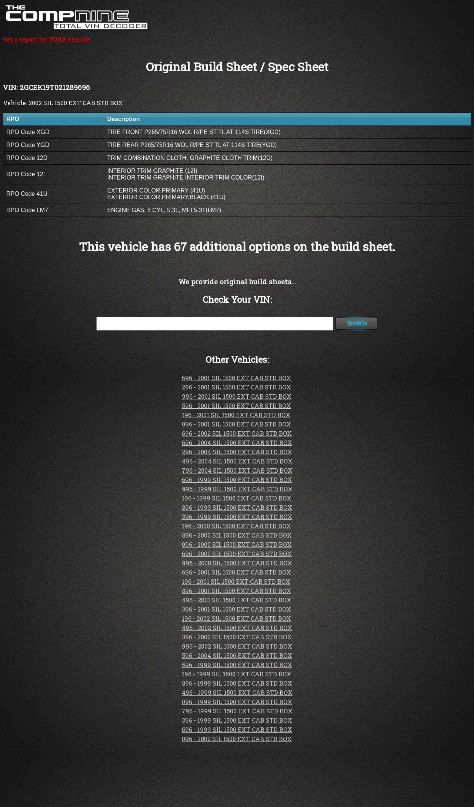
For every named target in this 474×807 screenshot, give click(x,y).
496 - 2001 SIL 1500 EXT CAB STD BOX (236, 600)
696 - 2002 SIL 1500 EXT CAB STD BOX (237, 433)
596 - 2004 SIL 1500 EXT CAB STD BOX (237, 655)
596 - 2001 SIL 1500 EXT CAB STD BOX (236, 405)
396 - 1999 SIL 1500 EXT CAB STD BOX (237, 516)
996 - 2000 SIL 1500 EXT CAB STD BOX (237, 563)
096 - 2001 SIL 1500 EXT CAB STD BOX (236, 424)
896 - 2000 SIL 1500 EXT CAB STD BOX (237, 535)
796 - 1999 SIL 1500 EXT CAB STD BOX (237, 711)
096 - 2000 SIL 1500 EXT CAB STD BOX (237, 544)
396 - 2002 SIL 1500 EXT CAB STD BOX (237, 637)
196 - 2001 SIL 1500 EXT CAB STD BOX (236, 415)
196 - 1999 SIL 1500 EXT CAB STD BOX (236, 498)
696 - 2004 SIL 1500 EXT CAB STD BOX (237, 442)
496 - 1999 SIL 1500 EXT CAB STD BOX (237, 692)
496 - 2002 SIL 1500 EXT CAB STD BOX (237, 628)
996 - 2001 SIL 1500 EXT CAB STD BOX (236, 396)
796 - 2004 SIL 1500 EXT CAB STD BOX (237, 470)
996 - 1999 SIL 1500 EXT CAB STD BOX (237, 489)
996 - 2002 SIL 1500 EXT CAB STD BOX (237, 646)
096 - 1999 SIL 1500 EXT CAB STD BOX (237, 702)
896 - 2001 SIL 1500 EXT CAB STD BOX (236, 591)
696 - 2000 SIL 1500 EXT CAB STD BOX (237, 553)
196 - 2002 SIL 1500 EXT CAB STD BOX (236, 618)
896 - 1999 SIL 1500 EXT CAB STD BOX (237, 507)
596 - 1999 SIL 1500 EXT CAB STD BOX (237, 665)
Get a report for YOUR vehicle (77, 35)
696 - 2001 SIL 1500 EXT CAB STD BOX (236, 378)
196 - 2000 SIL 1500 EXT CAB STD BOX (236, 526)
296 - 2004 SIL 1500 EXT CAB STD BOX (237, 452)
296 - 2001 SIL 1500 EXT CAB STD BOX (236, 387)
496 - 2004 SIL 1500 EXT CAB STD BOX (237, 461)
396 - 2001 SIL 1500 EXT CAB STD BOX (236, 609)
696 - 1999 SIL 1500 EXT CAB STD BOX (237, 479)
